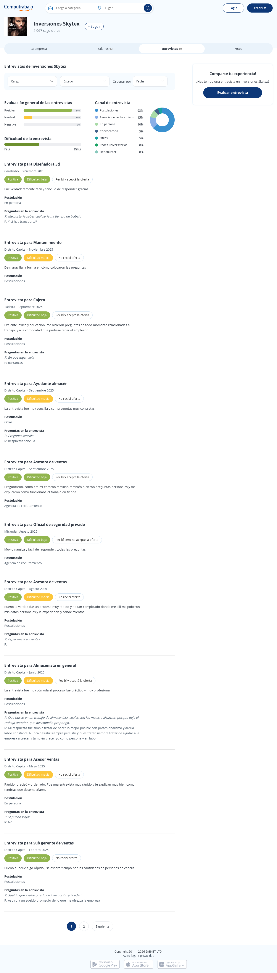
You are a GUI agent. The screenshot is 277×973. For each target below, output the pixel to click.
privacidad (147, 956)
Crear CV (260, 8)
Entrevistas (171, 49)
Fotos (238, 49)
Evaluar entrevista (232, 92)
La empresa (39, 49)
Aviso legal (130, 956)
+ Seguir (94, 26)
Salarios (105, 49)
